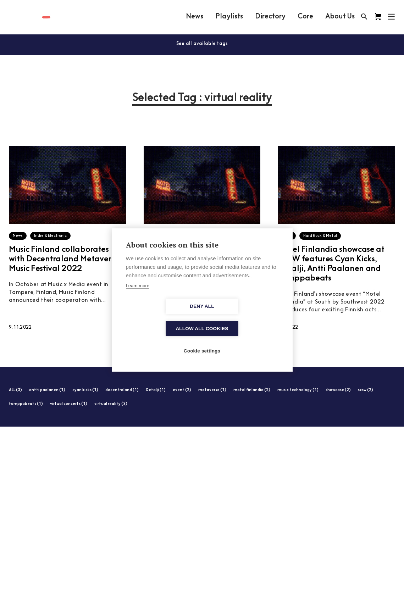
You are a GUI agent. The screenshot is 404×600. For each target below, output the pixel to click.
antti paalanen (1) (47, 390)
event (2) (182, 390)
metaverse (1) (212, 390)
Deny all (161, 317)
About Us (340, 16)
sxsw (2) (365, 390)
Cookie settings (202, 340)
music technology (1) (298, 390)
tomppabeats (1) (26, 404)
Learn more (137, 297)
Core (305, 16)
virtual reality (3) (110, 404)
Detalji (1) (156, 390)
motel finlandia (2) (251, 390)
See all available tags (202, 43)
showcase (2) (338, 390)
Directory (270, 16)
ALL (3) (15, 390)
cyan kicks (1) (85, 390)
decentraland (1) (122, 390)
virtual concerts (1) (68, 404)
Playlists (229, 16)
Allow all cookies (242, 317)
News (194, 16)
